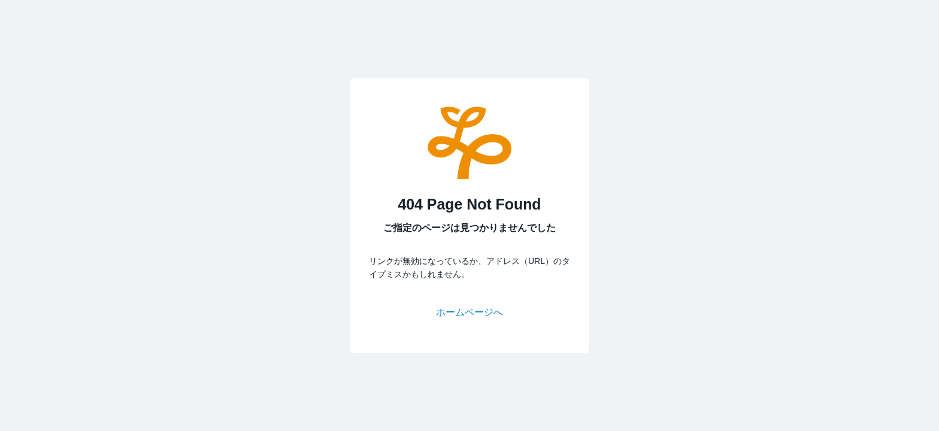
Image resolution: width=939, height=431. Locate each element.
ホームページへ (469, 312)
